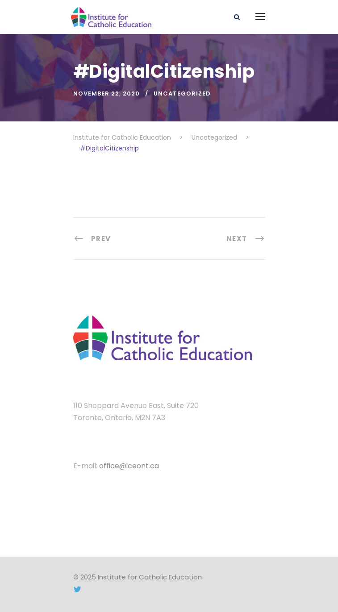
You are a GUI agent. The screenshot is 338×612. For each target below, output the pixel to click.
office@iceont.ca (129, 466)
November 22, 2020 (106, 93)
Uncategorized (182, 93)
